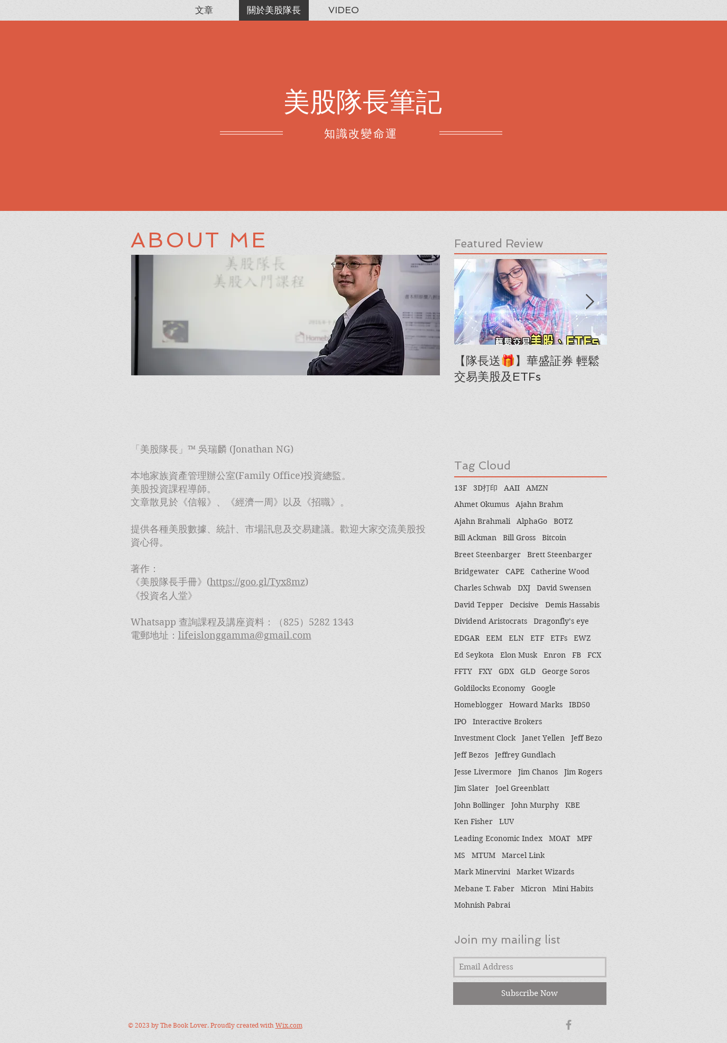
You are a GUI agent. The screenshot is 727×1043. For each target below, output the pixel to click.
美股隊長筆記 (362, 101)
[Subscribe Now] (529, 993)
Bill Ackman (475, 537)
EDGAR (467, 638)
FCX (594, 655)
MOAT (559, 838)
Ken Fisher (473, 821)
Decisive (524, 605)
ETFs (558, 638)
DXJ (524, 588)
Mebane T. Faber (484, 888)
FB (576, 655)
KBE (572, 805)
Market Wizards (545, 871)
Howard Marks (536, 704)
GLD (528, 671)
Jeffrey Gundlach (525, 755)
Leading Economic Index (498, 838)
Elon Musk (518, 655)
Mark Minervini (482, 871)
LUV (506, 821)
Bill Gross (519, 537)
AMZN (537, 488)
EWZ (582, 638)
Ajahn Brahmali (482, 521)
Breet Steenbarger (487, 554)
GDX (506, 671)
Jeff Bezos (471, 755)
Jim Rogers (583, 772)
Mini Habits (573, 888)
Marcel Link (523, 855)
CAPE (514, 571)
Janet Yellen (543, 738)
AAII (512, 488)
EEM (494, 638)
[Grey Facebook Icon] (568, 1024)
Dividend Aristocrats (490, 621)
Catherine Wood (560, 571)
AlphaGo (532, 521)
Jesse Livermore (483, 772)
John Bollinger (479, 805)
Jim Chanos (538, 772)
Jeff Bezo (586, 738)
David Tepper (478, 605)
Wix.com (288, 1025)
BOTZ (563, 521)
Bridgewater (476, 571)
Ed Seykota (474, 655)
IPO (460, 721)
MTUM (483, 855)
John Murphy (535, 805)
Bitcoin (554, 537)
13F (460, 488)
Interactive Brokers (507, 721)
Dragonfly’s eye (561, 621)
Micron (533, 888)
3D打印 (485, 488)
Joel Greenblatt (522, 788)
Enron (555, 655)
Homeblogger (478, 704)
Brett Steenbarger (559, 554)
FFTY (463, 671)
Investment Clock (485, 738)
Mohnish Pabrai (482, 905)
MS (459, 855)
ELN (516, 638)
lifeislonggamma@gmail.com (244, 635)
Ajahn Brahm (539, 504)
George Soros (566, 671)
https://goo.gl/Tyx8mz (257, 581)
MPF (584, 838)
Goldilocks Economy (489, 688)
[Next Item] (590, 302)
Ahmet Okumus (481, 504)
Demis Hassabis (572, 605)
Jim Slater (471, 788)
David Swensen (564, 588)
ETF (537, 638)
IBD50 (579, 704)
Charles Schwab (482, 588)
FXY (485, 671)
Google (543, 688)
